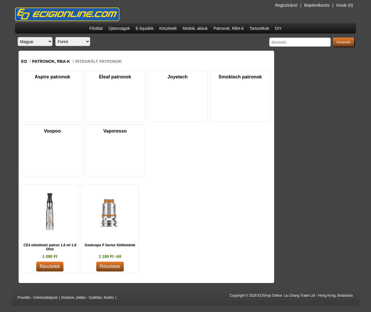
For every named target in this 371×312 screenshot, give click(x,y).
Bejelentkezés (317, 5)
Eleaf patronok (115, 76)
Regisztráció (286, 5)
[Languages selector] (35, 41)
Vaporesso (115, 131)
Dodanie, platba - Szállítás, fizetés (87, 298)
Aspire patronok (52, 76)
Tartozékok (259, 28)
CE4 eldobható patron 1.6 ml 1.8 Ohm (49, 247)
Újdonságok (119, 28)
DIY (278, 28)
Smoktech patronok (240, 76)
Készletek (168, 28)
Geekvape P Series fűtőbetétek (110, 245)
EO (24, 61)
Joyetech (178, 76)
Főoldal (96, 28)
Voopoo (52, 131)
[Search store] (300, 42)
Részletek (50, 266)
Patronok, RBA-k (229, 28)
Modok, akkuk (195, 28)
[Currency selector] (72, 41)
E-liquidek (144, 28)
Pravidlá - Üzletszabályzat (37, 298)
